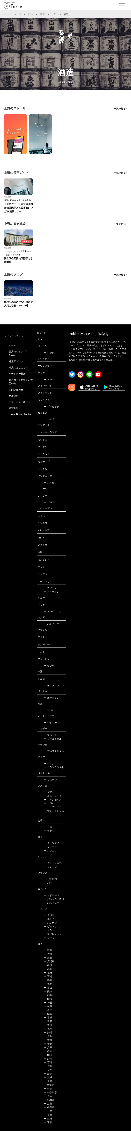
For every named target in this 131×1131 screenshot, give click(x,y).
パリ (48, 883)
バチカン (50, 922)
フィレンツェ (53, 934)
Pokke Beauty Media (20, 414)
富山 (48, 987)
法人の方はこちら (18, 367)
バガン (49, 502)
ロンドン (50, 866)
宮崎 (48, 976)
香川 (48, 1025)
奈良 (48, 1070)
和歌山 (49, 995)
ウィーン (50, 588)
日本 (30, 14)
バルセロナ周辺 (54, 899)
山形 (48, 998)
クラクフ (50, 352)
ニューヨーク (53, 795)
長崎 (48, 1114)
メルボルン (51, 591)
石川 (48, 1062)
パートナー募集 (17, 373)
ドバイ (49, 379)
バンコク (50, 850)
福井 (48, 983)
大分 (48, 1036)
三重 (48, 1111)
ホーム (8, 14)
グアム (49, 792)
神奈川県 (50, 1092)
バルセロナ (51, 902)
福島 (48, 980)
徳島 (48, 950)
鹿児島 (49, 961)
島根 (48, 1118)
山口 (48, 965)
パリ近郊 (50, 879)
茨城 (48, 1077)
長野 (48, 1081)
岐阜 (48, 1006)
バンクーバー (53, 623)
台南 (48, 827)
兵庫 (48, 1047)
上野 (54, 14)
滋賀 (48, 1013)
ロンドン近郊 (53, 863)
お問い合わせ (16, 389)
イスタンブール (54, 685)
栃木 (48, 1051)
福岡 (48, 1028)
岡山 (48, 1055)
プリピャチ (51, 406)
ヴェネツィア (53, 926)
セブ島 (49, 665)
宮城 (48, 1017)
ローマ (49, 937)
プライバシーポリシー (21, 401)
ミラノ (49, 930)
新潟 (48, 1073)
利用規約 (13, 395)
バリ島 (49, 482)
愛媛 (48, 1040)
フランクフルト (54, 767)
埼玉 (48, 1002)
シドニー (50, 722)
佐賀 (48, 954)
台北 (48, 830)
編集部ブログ (16, 361)
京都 (48, 1103)
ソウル (49, 710)
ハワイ (49, 803)
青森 (48, 1021)
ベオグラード (53, 419)
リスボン (50, 779)
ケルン (49, 763)
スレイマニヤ (53, 611)
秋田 (48, 972)
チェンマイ (51, 843)
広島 (48, 1066)
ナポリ (49, 915)
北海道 (49, 1100)
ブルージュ (51, 735)
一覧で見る (119, 109)
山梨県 (49, 1107)
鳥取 (48, 957)
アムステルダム (54, 751)
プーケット (51, 847)
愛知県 (49, 1085)
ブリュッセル (53, 738)
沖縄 (48, 1032)
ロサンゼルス (53, 799)
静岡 (48, 1058)
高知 (48, 969)
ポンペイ (50, 919)
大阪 (48, 1096)
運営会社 (13, 408)
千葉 (48, 1043)
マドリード (51, 895)
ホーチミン (51, 697)
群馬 (48, 1088)
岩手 (48, 1010)
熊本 (48, 991)
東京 (42, 14)
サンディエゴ (53, 807)
